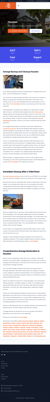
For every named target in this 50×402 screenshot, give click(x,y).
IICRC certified (38, 112)
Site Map (3, 379)
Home (2, 361)
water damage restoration (12, 176)
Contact (3, 368)
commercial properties (9, 128)
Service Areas (4, 365)
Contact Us (36, 31)
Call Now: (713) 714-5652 (18, 31)
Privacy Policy (4, 376)
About (2, 374)
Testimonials (4, 363)
